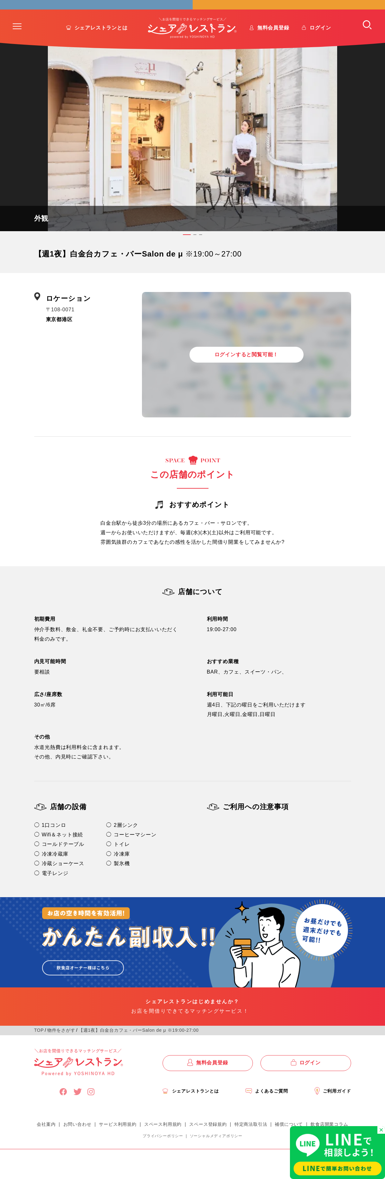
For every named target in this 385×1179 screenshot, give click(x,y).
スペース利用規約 (163, 1140)
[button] (17, 42)
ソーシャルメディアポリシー (216, 1151)
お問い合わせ (77, 1140)
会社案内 (46, 1140)
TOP (39, 1046)
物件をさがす (61, 1046)
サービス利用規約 (117, 1140)
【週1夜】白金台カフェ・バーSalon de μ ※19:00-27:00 (139, 1046)
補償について (289, 1140)
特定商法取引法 (250, 1140)
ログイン (320, 43)
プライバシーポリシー (163, 1151)
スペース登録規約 (208, 1140)
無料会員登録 (273, 43)
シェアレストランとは (101, 43)
